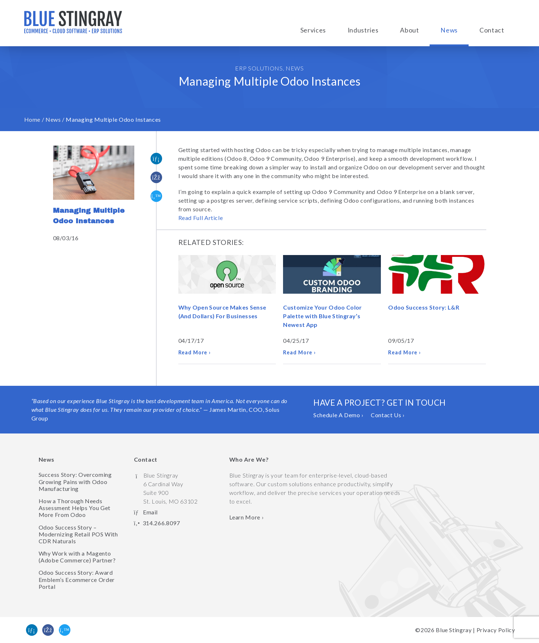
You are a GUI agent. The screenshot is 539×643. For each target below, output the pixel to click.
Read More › (194, 352)
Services (313, 30)
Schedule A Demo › (338, 414)
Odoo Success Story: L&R (423, 307)
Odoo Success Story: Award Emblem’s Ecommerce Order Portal (77, 579)
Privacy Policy (496, 629)
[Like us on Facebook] (48, 630)
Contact (491, 30)
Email (150, 512)
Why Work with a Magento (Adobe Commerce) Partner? (77, 557)
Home (32, 119)
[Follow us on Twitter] (64, 630)
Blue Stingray (453, 629)
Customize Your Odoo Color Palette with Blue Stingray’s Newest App (322, 316)
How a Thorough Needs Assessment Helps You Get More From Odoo (74, 507)
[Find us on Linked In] (32, 630)
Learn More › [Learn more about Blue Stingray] (246, 517)
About (409, 30)
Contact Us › (388, 414)
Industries (363, 30)
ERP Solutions (259, 68)
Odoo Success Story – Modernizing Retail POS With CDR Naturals (78, 534)
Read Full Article (200, 217)
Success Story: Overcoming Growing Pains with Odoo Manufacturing (75, 481)
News (449, 30)
